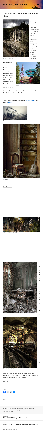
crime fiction (23, 410)
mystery (31, 410)
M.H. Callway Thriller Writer (15, 4)
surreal (8, 411)
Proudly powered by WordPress (10, 429)
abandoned (32, 408)
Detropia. (23, 377)
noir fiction (36, 410)
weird (12, 411)
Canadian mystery (16, 410)
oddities (5, 411)
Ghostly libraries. (7, 187)
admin (14, 408)
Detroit (27, 410)
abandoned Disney (7, 410)
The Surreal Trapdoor (23, 408)
